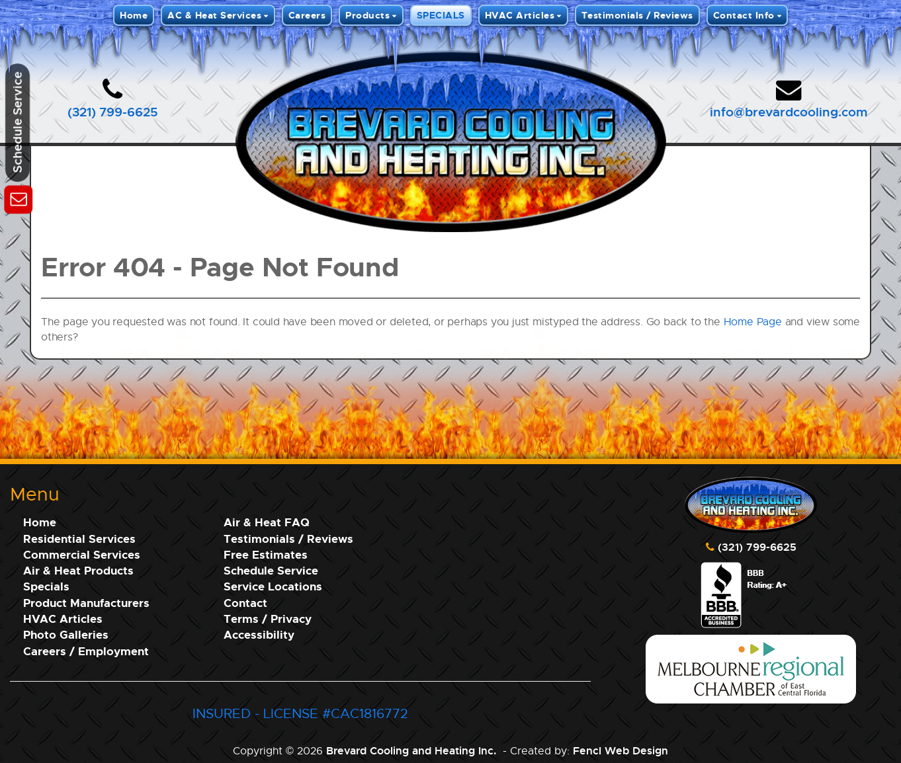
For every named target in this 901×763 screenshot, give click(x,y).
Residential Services (79, 538)
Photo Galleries (65, 634)
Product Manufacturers (86, 603)
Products (367, 14)
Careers (307, 14)
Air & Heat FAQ (267, 522)
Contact (245, 603)
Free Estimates (266, 554)
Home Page (753, 321)
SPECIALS (441, 14)
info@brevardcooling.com (788, 111)
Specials (46, 586)
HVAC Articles (520, 14)
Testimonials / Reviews (637, 14)
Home (134, 14)
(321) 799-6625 (112, 111)
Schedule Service (271, 570)
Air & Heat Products (78, 570)
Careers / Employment (86, 651)
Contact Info (744, 14)
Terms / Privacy (268, 618)
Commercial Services (81, 554)
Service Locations (273, 586)
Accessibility (259, 634)
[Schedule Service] (18, 197)
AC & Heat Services (214, 14)
